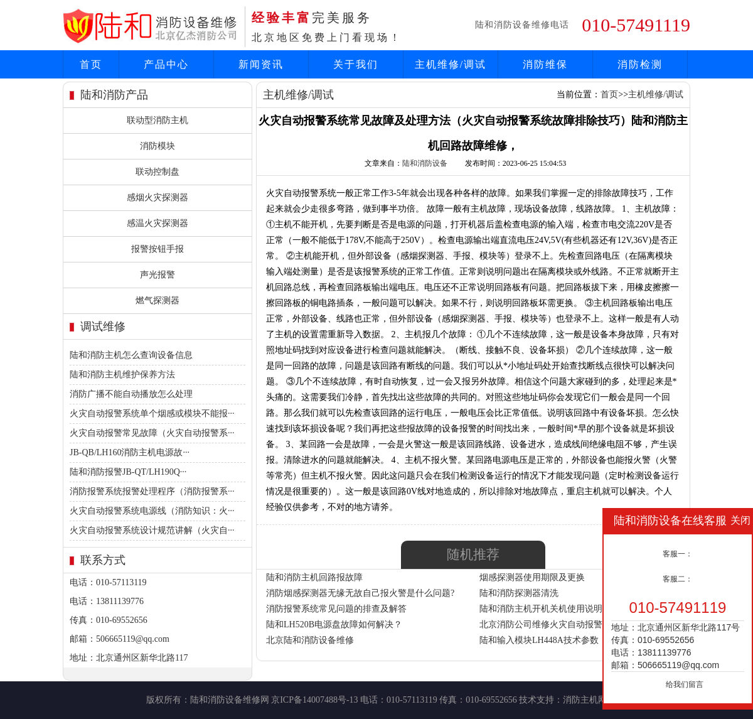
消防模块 (157, 146)
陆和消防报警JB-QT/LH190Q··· (128, 472)
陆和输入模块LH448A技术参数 (539, 640)
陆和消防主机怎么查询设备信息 (131, 355)
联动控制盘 (157, 171)
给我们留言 (684, 684)
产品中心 (166, 64)
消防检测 (640, 64)
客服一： (678, 553)
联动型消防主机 (157, 120)
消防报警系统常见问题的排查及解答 (336, 609)
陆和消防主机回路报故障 (314, 577)
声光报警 (157, 274)
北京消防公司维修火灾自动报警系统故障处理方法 (576, 624)
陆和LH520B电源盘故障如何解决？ (334, 624)
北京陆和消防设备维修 (310, 640)
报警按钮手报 (157, 249)
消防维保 (545, 64)
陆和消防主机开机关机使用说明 (540, 609)
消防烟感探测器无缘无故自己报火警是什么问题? (360, 593)
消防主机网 (585, 700)
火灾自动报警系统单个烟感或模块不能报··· (152, 413)
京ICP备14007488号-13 (314, 700)
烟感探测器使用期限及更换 (532, 577)
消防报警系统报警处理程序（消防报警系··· (152, 491)
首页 (91, 64)
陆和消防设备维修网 (229, 700)
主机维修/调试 (450, 64)
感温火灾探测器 (157, 223)
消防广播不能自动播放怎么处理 (131, 394)
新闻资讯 (261, 64)
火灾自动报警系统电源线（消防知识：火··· (152, 511)
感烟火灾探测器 (157, 197)
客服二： (678, 579)
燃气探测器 (157, 300)
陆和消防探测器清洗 (518, 593)
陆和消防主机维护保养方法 (122, 374)
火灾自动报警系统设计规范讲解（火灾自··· (152, 530)
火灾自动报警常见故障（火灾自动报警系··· (152, 433)
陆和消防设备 (424, 163)
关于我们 (355, 64)
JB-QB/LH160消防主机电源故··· (130, 452)
